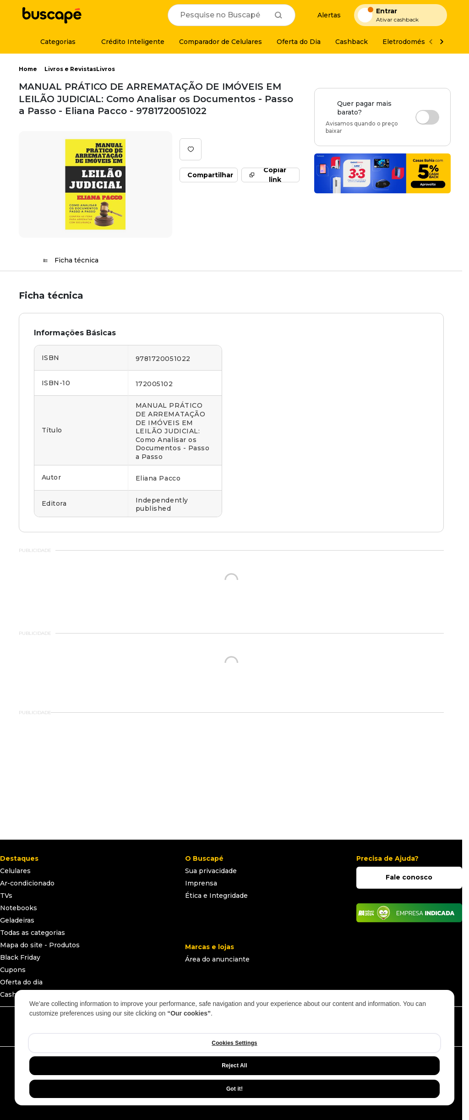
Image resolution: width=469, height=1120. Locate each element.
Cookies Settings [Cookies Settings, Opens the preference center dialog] (234, 1043)
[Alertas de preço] (324, 15)
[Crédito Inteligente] (127, 41)
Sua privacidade (211, 871)
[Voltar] (430, 42)
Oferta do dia (21, 982)
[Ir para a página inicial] (52, 15)
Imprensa (201, 883)
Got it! (234, 1089)
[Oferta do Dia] (298, 41)
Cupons (13, 970)
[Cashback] (351, 41)
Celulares (15, 871)
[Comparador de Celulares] (220, 41)
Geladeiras (17, 920)
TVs (6, 895)
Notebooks (18, 908)
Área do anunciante (217, 959)
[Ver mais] (441, 42)
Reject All (234, 1065)
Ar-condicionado (27, 883)
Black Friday (20, 957)
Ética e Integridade (216, 895)
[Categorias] (52, 41)
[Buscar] (278, 15)
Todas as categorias (32, 933)
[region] (234, 1047)
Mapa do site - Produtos (40, 945)
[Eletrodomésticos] (411, 41)
